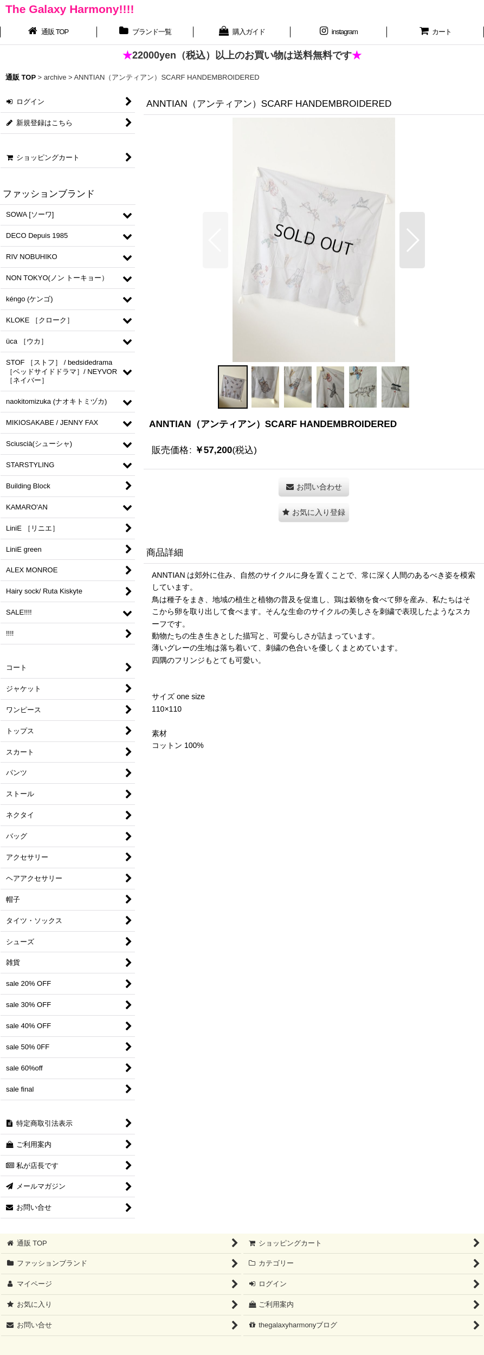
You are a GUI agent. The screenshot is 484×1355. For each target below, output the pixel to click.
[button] (215, 240)
